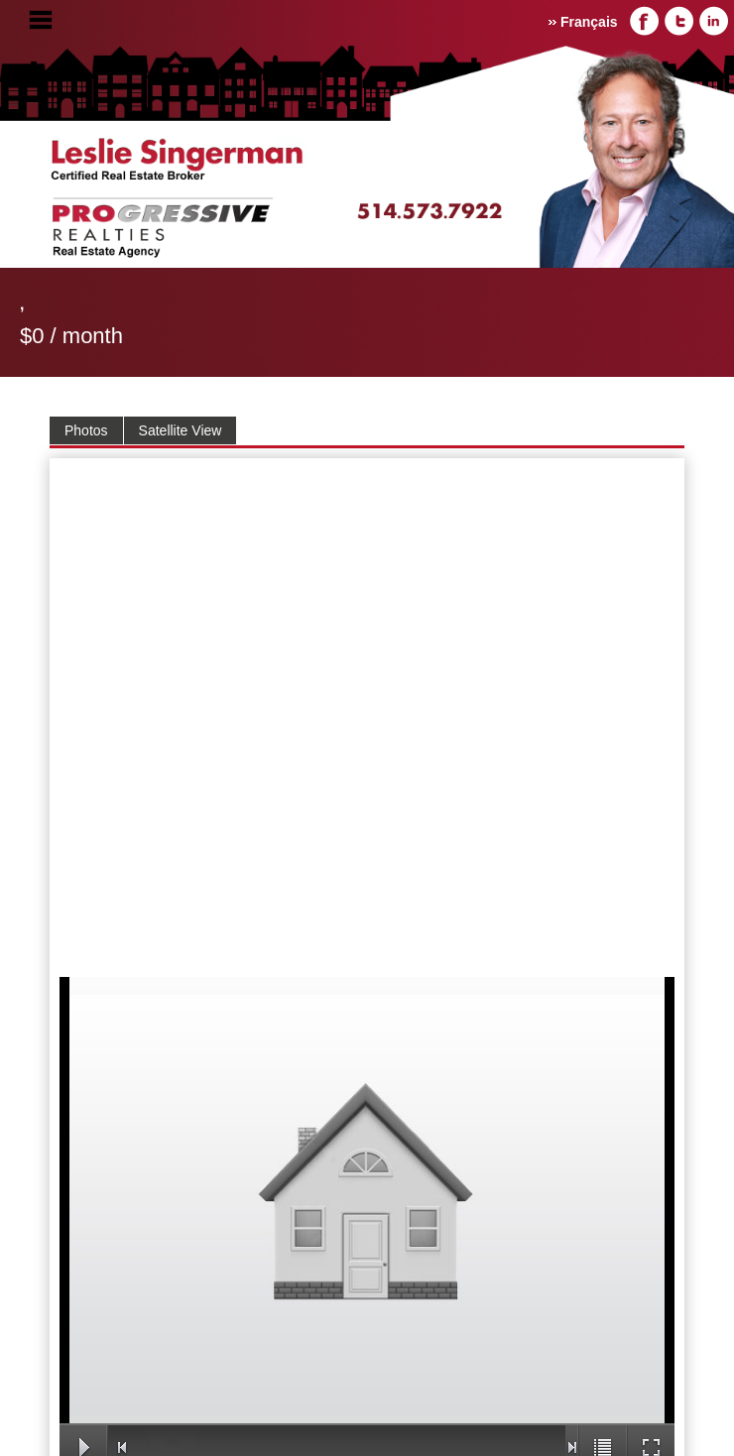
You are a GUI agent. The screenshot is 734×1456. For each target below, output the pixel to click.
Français (589, 22)
